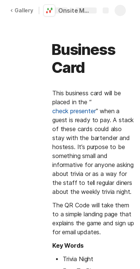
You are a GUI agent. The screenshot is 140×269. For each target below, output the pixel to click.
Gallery (21, 10)
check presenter (74, 111)
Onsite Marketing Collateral (75, 10)
